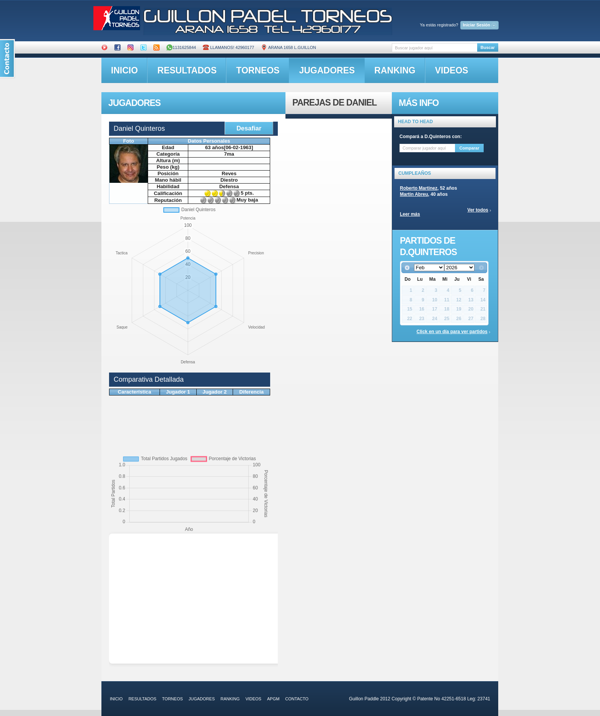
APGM (273, 698)
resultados (187, 70)
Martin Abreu (414, 194)
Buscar (488, 47)
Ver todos (477, 210)
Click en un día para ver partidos (452, 331)
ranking (394, 70)
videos (451, 70)
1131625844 (181, 47)
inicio (124, 70)
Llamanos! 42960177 (228, 47)
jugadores (327, 70)
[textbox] (434, 47)
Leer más (410, 214)
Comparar (469, 148)
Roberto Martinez (418, 188)
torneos (257, 70)
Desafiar (248, 128)
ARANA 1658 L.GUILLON (288, 47)
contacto (296, 698)
